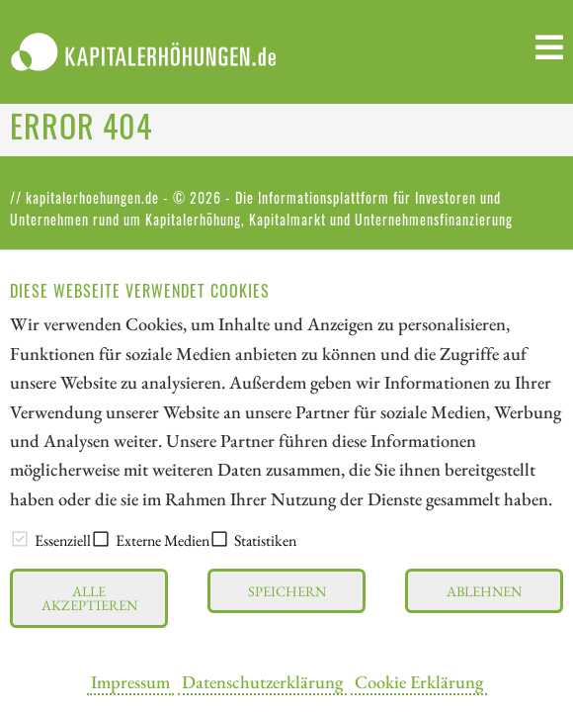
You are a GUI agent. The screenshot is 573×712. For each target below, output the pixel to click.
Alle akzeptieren (89, 597)
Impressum (130, 681)
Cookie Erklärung (419, 681)
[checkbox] (20, 539)
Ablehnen (484, 590)
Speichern (287, 590)
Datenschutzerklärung (262, 681)
